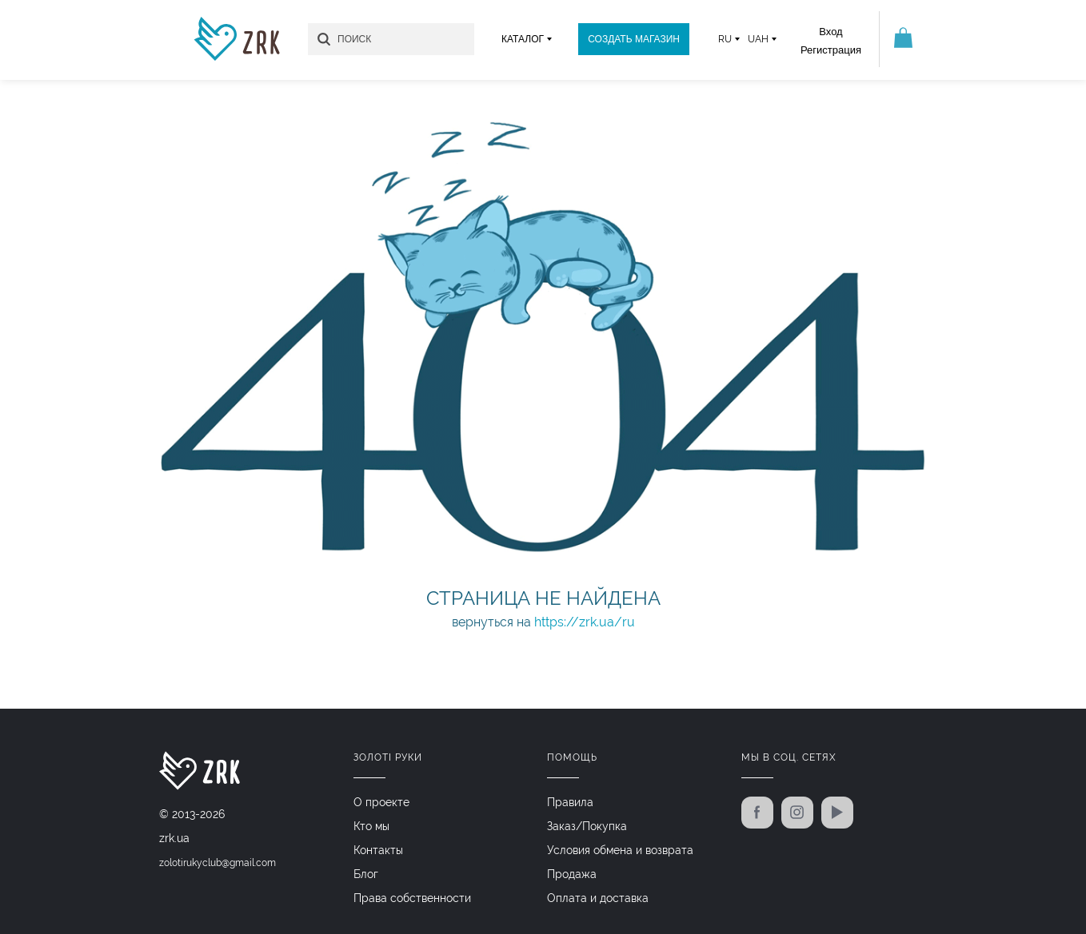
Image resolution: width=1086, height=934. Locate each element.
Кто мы (371, 826)
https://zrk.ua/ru (584, 622)
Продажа (572, 874)
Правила (570, 802)
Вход (830, 31)
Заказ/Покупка (587, 826)
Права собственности (412, 898)
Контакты (378, 850)
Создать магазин (634, 39)
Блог (365, 874)
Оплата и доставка (598, 898)
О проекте (381, 802)
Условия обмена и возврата (620, 850)
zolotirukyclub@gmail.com (217, 862)
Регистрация (831, 50)
